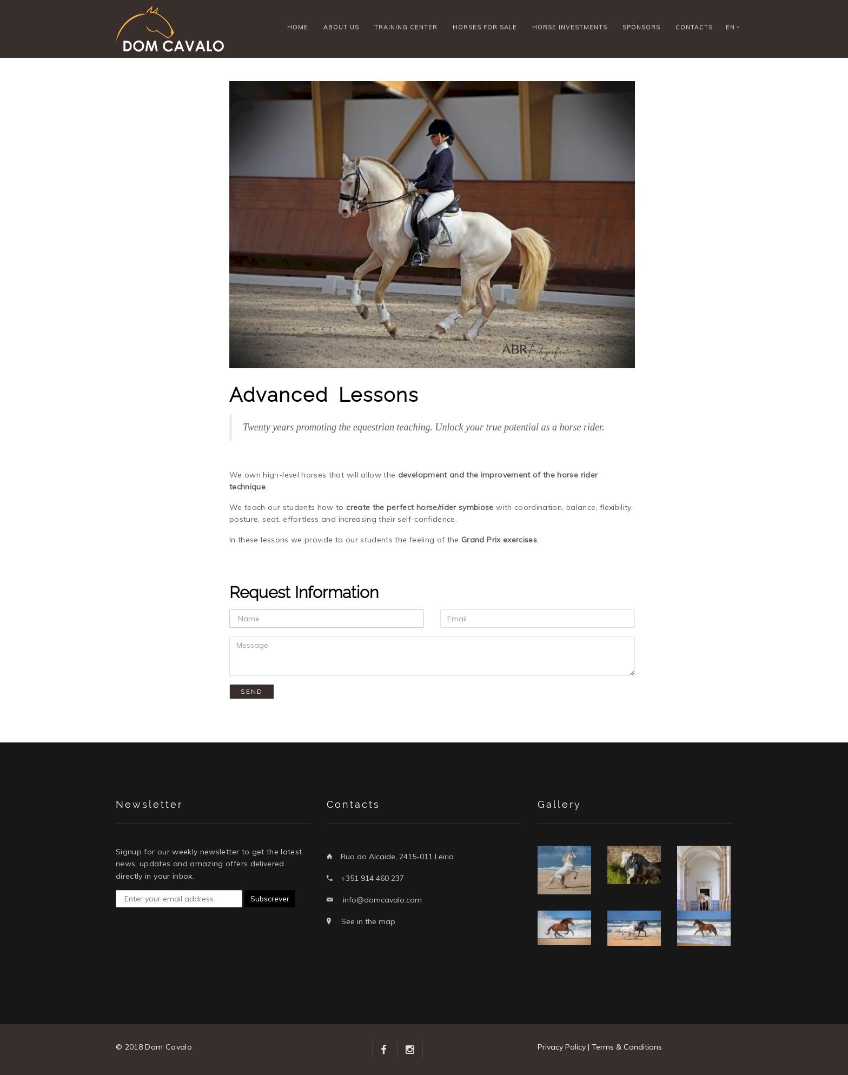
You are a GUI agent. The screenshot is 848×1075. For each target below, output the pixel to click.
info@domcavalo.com (382, 900)
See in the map (368, 921)
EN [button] (730, 27)
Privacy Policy (562, 1047)
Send (252, 691)
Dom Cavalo (168, 1047)
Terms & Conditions (627, 1047)
